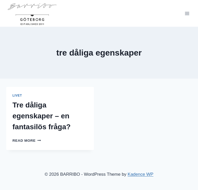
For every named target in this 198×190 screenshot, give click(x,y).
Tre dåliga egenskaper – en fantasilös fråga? (41, 116)
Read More (26, 140)
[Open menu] (187, 13)
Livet (17, 95)
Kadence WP (140, 174)
